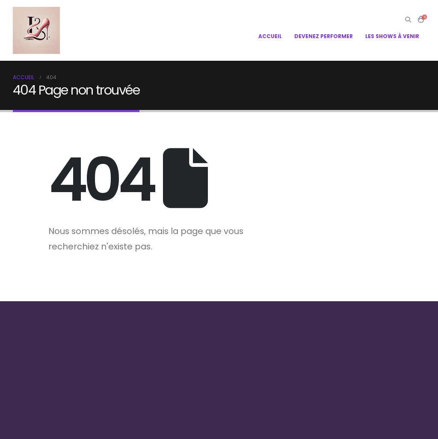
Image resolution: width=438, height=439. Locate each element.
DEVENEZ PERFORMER (323, 36)
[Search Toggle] (407, 20)
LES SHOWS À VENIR (392, 36)
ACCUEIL (270, 36)
